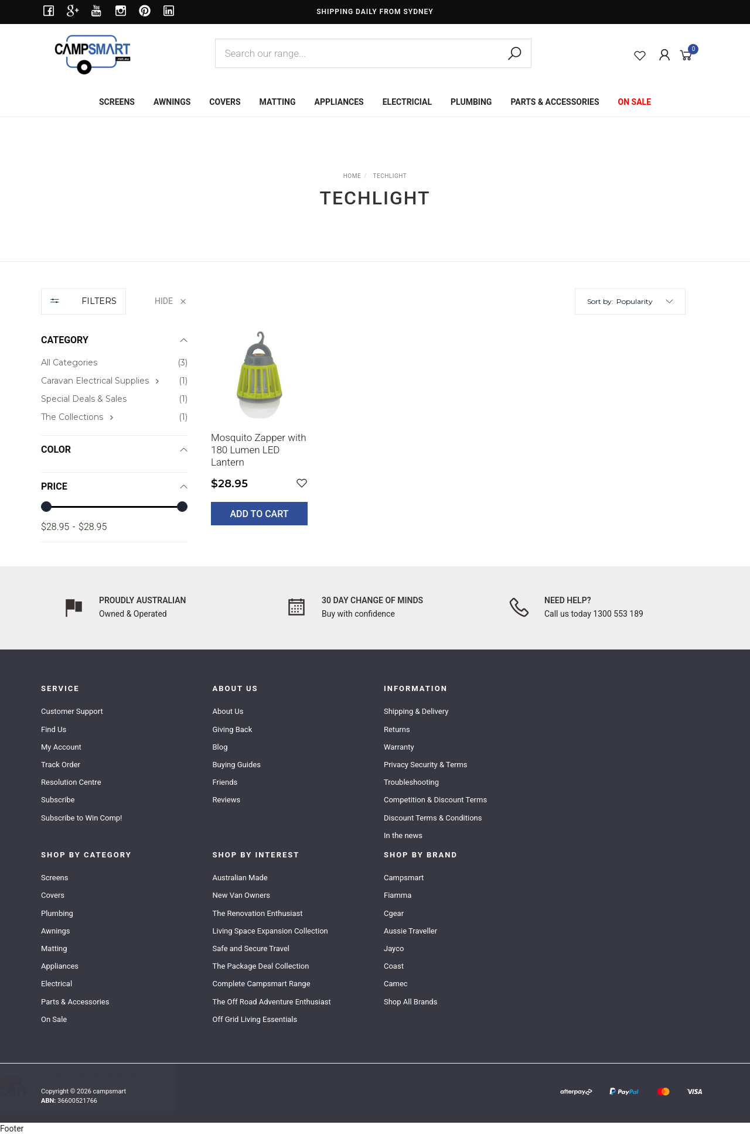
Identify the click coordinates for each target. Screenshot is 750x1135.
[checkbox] (114, 381)
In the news (403, 835)
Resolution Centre (71, 782)
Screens (54, 877)
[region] (114, 415)
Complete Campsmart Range (261, 983)
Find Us (53, 729)
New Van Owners (241, 895)
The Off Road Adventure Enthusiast (271, 1001)
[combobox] (373, 53)
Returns (397, 729)
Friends (224, 782)
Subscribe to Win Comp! (81, 817)
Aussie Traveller (410, 931)
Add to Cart (259, 513)
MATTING (278, 102)
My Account (61, 747)
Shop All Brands (410, 1001)
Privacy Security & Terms (426, 764)
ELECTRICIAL (407, 102)
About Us (227, 711)
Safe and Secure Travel (250, 948)
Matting (54, 948)
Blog (219, 747)
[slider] (46, 506)
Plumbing (57, 913)
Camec (396, 983)
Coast (394, 966)
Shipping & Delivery (416, 711)
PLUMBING (471, 102)
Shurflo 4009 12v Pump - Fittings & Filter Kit (109, 1086)
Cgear (394, 913)
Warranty (399, 747)
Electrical (56, 983)
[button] (644, 301)
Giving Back (232, 729)
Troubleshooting (411, 782)
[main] (448, 434)
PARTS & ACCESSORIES (554, 102)
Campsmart (404, 877)
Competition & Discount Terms (435, 799)
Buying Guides (236, 764)
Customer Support (72, 711)
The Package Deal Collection (260, 966)
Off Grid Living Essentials (254, 1019)
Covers (52, 895)
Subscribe (57, 799)
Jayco (394, 948)
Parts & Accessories (75, 1001)
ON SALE (635, 102)
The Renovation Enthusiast (257, 913)
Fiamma (397, 895)
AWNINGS (172, 102)
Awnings (55, 931)
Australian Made (239, 877)
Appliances (60, 966)
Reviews (226, 799)
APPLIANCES (339, 102)
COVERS (224, 102)
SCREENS (117, 102)
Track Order (60, 764)
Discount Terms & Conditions (433, 817)
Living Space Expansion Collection (270, 931)
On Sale (54, 1019)
